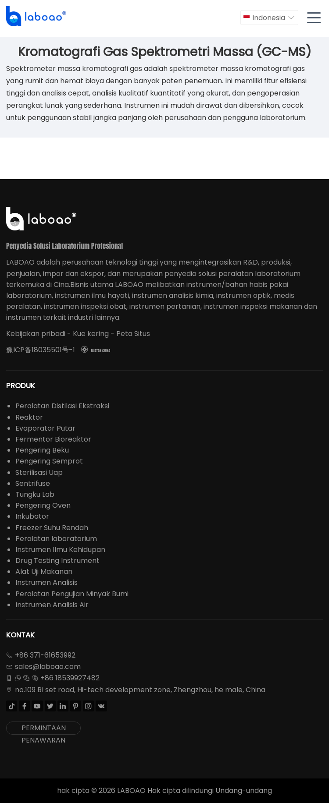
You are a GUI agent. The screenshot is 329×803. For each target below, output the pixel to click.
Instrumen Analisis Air (52, 605)
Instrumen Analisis (46, 582)
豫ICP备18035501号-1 (40, 350)
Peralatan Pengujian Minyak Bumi (72, 594)
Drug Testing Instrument (57, 560)
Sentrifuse (32, 483)
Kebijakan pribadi (35, 334)
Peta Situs (133, 334)
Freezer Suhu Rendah (51, 528)
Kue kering (91, 334)
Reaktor (29, 417)
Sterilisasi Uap (39, 472)
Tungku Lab (34, 494)
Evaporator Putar (45, 428)
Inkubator (32, 516)
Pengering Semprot (49, 461)
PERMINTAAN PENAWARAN (43, 729)
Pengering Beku (42, 450)
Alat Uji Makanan (43, 571)
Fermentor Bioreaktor (53, 439)
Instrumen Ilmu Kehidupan (60, 550)
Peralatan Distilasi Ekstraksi (62, 406)
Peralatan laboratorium (56, 539)
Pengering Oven (43, 505)
